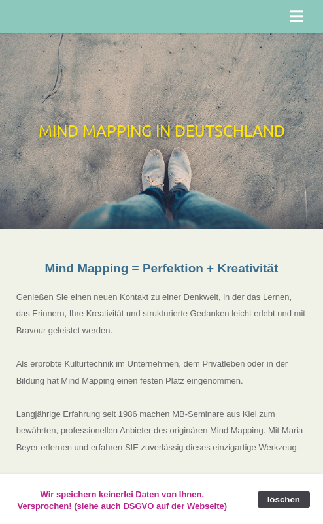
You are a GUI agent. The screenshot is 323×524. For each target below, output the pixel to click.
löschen (283, 499)
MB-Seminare (198, 414)
